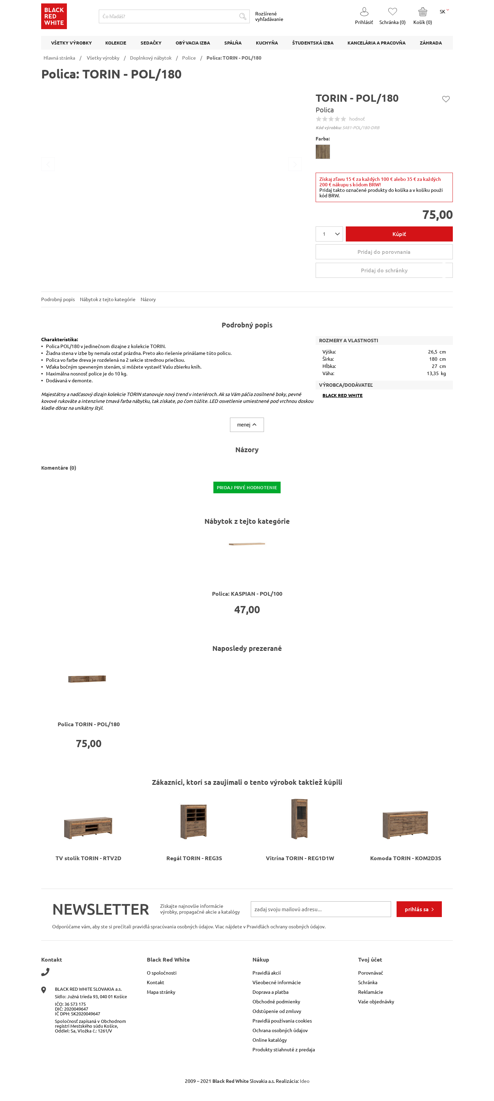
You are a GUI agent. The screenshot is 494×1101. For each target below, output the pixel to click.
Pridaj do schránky (406, 270)
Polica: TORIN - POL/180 (234, 58)
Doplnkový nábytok (151, 58)
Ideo (304, 1081)
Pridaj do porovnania (384, 252)
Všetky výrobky (103, 58)
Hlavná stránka (59, 58)
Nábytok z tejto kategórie (108, 299)
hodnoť (357, 119)
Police (189, 58)
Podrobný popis (58, 299)
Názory (148, 299)
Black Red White (342, 395)
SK (444, 11)
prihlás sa (417, 909)
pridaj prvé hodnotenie (247, 487)
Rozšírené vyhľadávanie (269, 16)
